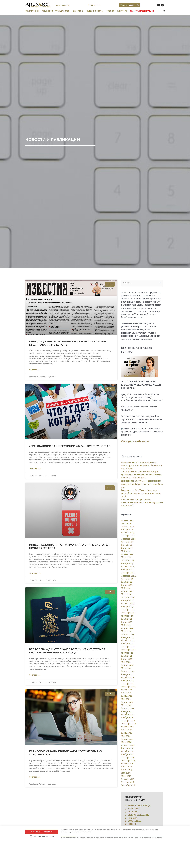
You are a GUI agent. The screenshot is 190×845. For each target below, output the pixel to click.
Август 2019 (127, 764)
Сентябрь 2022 (128, 650)
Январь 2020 (127, 748)
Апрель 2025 (127, 554)
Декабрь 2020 (127, 714)
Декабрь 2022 (127, 640)
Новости (110, 11)
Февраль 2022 (127, 671)
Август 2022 (127, 653)
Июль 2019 (126, 767)
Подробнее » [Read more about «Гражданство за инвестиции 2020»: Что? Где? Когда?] (35, 469)
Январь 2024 (127, 600)
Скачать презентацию (142, 11)
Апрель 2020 (127, 739)
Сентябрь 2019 (128, 760)
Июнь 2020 (126, 733)
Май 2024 (126, 588)
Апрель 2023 (127, 628)
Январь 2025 (127, 563)
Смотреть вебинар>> (135, 441)
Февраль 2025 (127, 560)
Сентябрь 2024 (128, 576)
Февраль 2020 (127, 745)
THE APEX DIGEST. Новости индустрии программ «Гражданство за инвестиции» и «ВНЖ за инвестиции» (141, 475)
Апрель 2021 (127, 702)
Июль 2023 (126, 619)
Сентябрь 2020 (128, 723)
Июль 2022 (126, 656)
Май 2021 (125, 699)
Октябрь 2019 (127, 757)
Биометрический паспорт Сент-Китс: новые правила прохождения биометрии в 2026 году (141, 465)
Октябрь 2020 (128, 720)
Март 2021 (126, 705)
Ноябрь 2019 (127, 754)
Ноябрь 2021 (127, 680)
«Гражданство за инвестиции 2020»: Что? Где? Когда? (69, 446)
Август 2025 (127, 542)
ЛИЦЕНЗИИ (47, 11)
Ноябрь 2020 (127, 717)
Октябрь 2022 (128, 646)
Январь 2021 (127, 711)
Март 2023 (126, 631)
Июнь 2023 (126, 622)
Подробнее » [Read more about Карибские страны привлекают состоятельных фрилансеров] (35, 778)
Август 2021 (127, 690)
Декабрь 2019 (127, 751)
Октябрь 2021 (127, 683)
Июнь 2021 (126, 696)
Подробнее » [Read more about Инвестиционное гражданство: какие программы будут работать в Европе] (35, 370)
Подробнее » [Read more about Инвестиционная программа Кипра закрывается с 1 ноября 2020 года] (35, 573)
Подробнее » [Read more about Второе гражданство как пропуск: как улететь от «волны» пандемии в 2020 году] (35, 675)
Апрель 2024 (127, 591)
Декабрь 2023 (127, 603)
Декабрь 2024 (127, 566)
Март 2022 (126, 668)
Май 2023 (125, 625)
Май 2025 (125, 551)
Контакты (122, 11)
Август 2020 (127, 727)
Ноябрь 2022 (127, 643)
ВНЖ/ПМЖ (78, 11)
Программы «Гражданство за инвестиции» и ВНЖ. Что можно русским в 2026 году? (142, 502)
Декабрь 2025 (127, 532)
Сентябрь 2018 (128, 785)
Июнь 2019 (126, 770)
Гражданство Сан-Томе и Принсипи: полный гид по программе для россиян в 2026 (141, 493)
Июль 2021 (126, 693)
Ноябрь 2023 (127, 606)
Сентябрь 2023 (128, 613)
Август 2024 (127, 579)
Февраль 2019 (127, 779)
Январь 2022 (127, 674)
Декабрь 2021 (127, 677)
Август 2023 (127, 616)
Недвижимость (95, 11)
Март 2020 (126, 742)
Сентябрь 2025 (128, 539)
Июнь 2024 (126, 585)
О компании (32, 11)
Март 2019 (126, 776)
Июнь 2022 (126, 659)
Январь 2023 (127, 637)
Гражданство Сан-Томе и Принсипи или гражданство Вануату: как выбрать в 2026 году (142, 484)
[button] (164, 11)
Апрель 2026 (127, 520)
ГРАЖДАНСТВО (63, 11)
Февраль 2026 (127, 526)
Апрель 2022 (127, 665)
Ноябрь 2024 (127, 569)
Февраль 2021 (127, 708)
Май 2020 (126, 736)
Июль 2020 (126, 730)
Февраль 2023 (127, 634)
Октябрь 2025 (128, 536)
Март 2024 (126, 594)
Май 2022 (125, 662)
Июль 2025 (126, 545)
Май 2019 (125, 773)
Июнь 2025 (126, 548)
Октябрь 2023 (127, 609)
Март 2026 (126, 523)
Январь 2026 (127, 529)
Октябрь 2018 (127, 782)
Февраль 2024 (127, 597)
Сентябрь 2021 (128, 687)
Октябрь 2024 (128, 573)
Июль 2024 (126, 582)
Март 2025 (126, 557)
